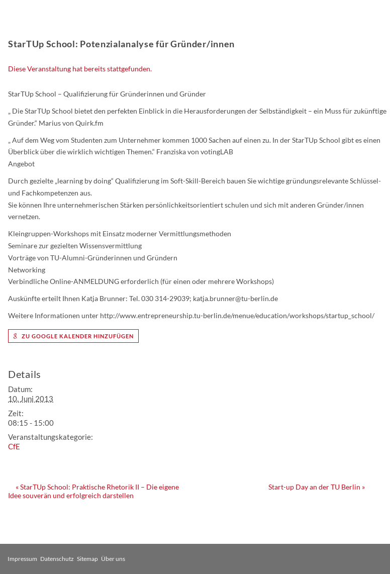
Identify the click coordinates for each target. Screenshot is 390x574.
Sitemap (87, 558)
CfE (14, 446)
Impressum (22, 558)
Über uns (113, 558)
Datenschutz (57, 558)
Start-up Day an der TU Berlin (316, 487)
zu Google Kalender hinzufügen (73, 336)
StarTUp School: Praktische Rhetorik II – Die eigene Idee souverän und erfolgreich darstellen (93, 491)
